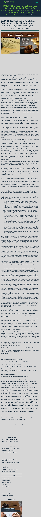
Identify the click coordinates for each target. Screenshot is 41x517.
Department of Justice (6, 480)
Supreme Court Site (5, 478)
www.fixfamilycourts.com (10, 374)
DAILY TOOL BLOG (29, 347)
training (13, 345)
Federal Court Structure (6, 482)
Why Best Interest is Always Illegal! (8, 471)
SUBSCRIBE (16, 351)
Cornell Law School (5, 486)
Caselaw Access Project (6, 493)
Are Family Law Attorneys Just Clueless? (9, 452)
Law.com (3, 488)
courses (16, 344)
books (7, 344)
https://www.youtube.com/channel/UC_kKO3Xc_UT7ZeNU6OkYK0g (20, 381)
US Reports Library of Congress (8, 495)
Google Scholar (4, 484)
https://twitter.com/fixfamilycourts (12, 376)
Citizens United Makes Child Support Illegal (10, 454)
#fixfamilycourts (4, 353)
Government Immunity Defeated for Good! (10, 469)
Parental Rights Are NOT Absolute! (8, 450)
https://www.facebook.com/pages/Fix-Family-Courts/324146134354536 (22, 379)
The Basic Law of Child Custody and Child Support (11, 448)
